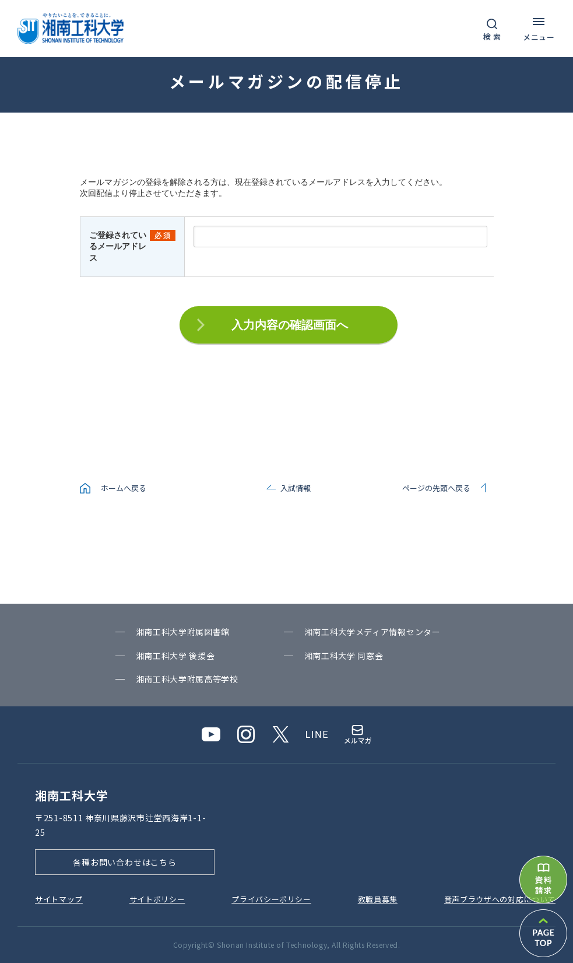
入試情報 (295, 487)
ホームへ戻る (123, 487)
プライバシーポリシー (271, 899)
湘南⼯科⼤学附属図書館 (183, 632)
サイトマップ (59, 899)
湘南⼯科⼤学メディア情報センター (372, 632)
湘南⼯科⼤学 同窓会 (344, 655)
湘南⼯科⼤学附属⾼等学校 (187, 679)
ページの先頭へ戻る (436, 487)
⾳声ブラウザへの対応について (500, 899)
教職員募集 (378, 899)
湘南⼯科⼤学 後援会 (175, 655)
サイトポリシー (157, 899)
